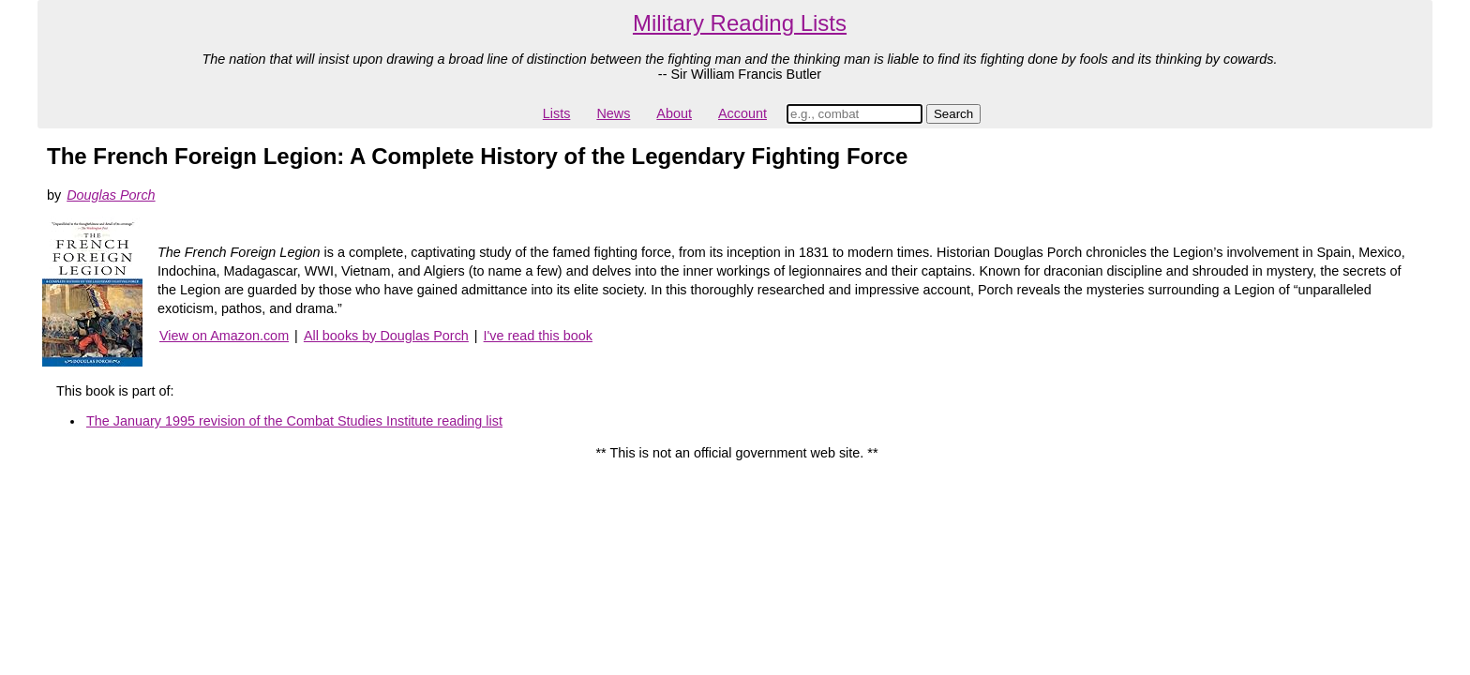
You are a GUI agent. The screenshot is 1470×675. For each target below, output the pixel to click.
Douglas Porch (111, 195)
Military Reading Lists (740, 23)
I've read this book (538, 335)
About (674, 113)
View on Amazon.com (224, 335)
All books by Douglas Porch (386, 335)
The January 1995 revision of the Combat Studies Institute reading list (294, 420)
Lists (557, 113)
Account (742, 113)
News (613, 113)
